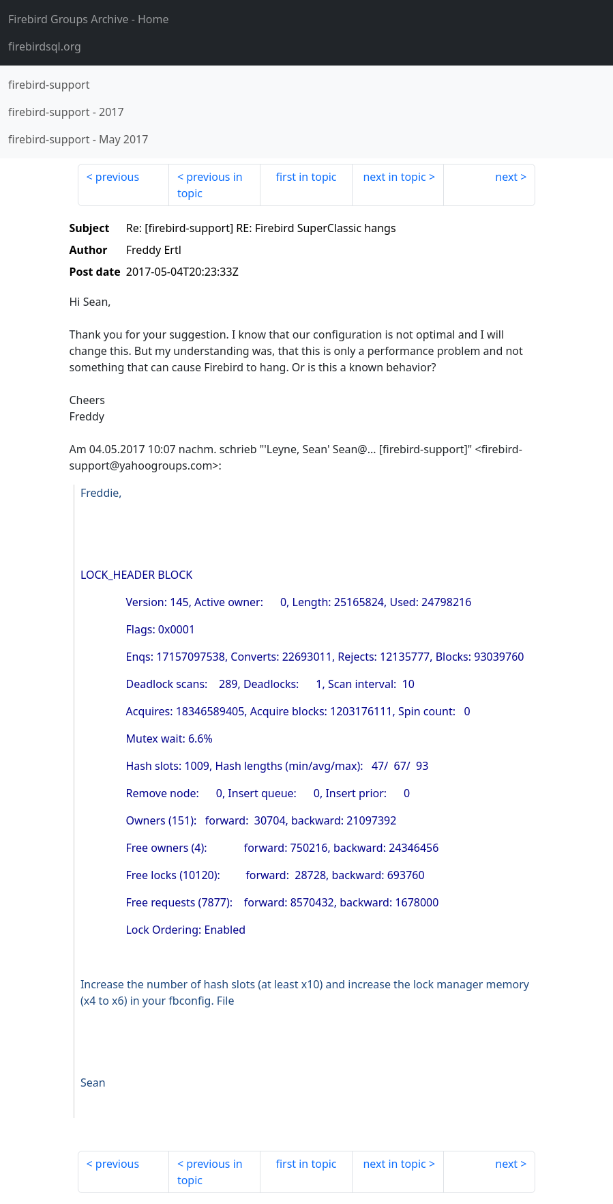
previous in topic (210, 185)
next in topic (394, 176)
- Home (88, 19)
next (506, 176)
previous (117, 176)
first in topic (305, 176)
